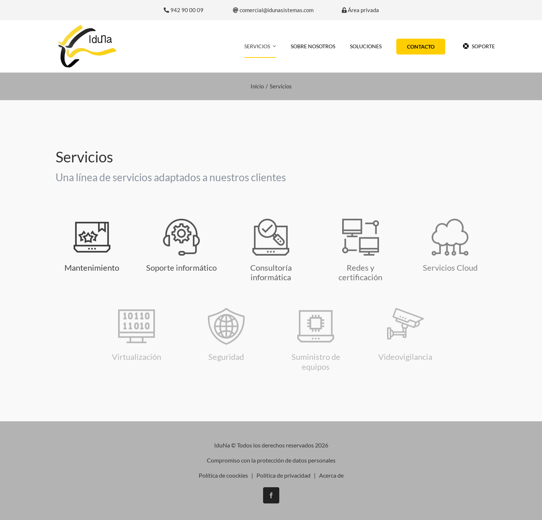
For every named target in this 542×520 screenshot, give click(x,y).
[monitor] (360, 221)
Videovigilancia (405, 357)
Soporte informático (181, 268)
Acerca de (331, 475)
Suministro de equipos (315, 361)
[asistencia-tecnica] (181, 221)
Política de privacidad (283, 475)
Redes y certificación (360, 272)
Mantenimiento (91, 268)
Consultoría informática (271, 272)
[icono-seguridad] (405, 310)
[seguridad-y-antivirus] (226, 310)
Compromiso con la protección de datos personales (271, 460)
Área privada (360, 10)
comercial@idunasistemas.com (273, 10)
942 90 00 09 (183, 10)
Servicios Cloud (450, 268)
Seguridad (226, 357)
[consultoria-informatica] (270, 221)
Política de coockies (223, 475)
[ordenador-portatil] (315, 310)
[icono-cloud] (450, 221)
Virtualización (136, 357)
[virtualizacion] (136, 310)
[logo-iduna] (87, 26)
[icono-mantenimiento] (92, 221)
